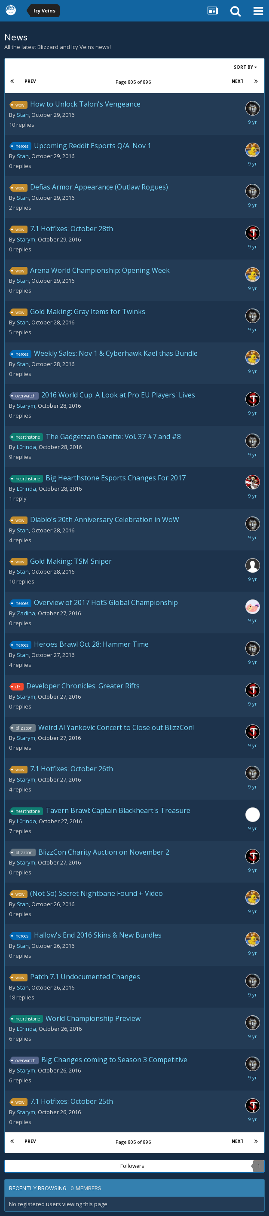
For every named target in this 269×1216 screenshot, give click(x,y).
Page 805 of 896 (134, 82)
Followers (132, 1166)
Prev (30, 81)
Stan (23, 115)
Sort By (245, 67)
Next (238, 81)
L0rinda (26, 447)
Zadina (26, 613)
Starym (26, 239)
